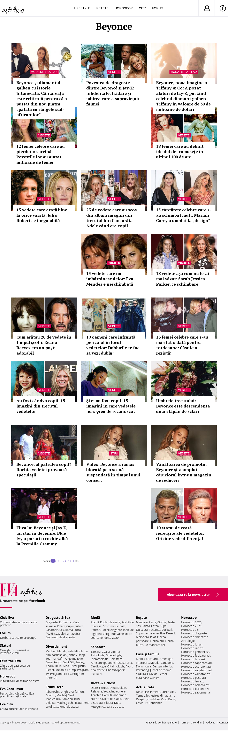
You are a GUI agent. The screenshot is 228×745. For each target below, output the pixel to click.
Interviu (155, 692)
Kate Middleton (78, 651)
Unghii (65, 692)
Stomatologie (99, 659)
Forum (157, 8)
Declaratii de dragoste (60, 637)
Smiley (80, 662)
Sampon (67, 699)
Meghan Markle (56, 651)
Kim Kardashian (56, 655)
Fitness (103, 688)
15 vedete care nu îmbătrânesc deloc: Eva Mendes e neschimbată (109, 279)
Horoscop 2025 (191, 626)
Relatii (61, 626)
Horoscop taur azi (193, 659)
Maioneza (142, 637)
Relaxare (96, 691)
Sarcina (96, 651)
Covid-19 (142, 703)
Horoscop (124, 8)
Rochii (55, 692)
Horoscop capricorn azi (196, 663)
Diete (94, 688)
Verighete (109, 634)
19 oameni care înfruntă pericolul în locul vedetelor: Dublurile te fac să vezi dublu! (112, 345)
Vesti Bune (168, 699)
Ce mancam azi (154, 645)
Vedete (114, 71)
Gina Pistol (70, 666)
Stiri (114, 453)
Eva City (6, 704)
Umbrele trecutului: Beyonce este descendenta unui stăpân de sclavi (183, 406)
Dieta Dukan (117, 688)
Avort (129, 666)
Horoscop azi (190, 630)
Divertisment (56, 646)
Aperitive (159, 633)
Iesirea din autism (162, 695)
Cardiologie (98, 666)
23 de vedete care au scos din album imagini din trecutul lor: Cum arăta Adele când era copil (111, 218)
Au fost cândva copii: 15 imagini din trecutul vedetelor (40, 406)
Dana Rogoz (54, 662)
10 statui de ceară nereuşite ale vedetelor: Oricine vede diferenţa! (180, 533)
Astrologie (188, 641)
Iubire (79, 626)
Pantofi (95, 630)
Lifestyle (82, 8)
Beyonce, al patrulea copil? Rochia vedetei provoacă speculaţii (43, 469)
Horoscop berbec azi (195, 689)
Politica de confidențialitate (161, 722)
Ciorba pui (157, 641)
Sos (138, 626)
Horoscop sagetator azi (196, 670)
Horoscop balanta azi (195, 685)
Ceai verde (98, 670)
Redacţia (210, 722)
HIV (108, 670)
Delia (58, 666)
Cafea (155, 626)
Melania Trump (65, 670)
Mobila (154, 663)
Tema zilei (142, 695)
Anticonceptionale (103, 663)
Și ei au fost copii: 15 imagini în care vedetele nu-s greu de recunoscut (111, 406)
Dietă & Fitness (103, 683)
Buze (77, 699)
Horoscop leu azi (192, 681)
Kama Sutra (73, 630)
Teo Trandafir (55, 658)
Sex (61, 630)
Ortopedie (119, 670)
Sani (71, 695)
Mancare (142, 622)
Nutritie (96, 699)
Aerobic (96, 695)
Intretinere (118, 691)
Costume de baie (114, 626)
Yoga (107, 691)
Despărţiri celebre (148, 699)
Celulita (51, 703)
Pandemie (155, 703)
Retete (102, 8)
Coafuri (50, 695)
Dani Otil (68, 662)
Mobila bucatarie (147, 659)
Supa (163, 626)
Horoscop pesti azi (193, 678)
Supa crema (144, 633)
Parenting (142, 670)
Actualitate (145, 687)
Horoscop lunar (191, 644)
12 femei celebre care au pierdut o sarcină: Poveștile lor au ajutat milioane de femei (40, 154)
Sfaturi (5, 645)
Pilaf (153, 637)
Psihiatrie (97, 674)
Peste (171, 622)
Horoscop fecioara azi (195, 655)
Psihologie (98, 655)
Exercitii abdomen (114, 695)
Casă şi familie (147, 654)
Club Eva (7, 617)
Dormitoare (144, 666)
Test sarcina (124, 663)
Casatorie (52, 630)
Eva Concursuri (12, 689)
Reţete (141, 617)
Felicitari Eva (10, 661)
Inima (116, 651)
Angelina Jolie (74, 658)
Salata (146, 626)
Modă (95, 617)
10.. (77, 560)
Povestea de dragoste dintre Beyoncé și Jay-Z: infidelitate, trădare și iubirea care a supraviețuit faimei (113, 93)
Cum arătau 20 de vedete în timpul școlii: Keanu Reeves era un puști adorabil (43, 345)
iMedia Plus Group (38, 722)
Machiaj (61, 695)
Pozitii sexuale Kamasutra (63, 633)
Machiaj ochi (65, 703)
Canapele (167, 663)
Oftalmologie (115, 666)
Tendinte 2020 (109, 638)
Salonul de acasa (67, 706)
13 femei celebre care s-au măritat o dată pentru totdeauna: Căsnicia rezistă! (182, 345)
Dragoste (52, 622)
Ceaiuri (106, 651)
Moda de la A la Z (44, 71)
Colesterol (116, 659)
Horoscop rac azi (192, 648)
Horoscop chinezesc (194, 637)
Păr (48, 692)
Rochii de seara (110, 622)
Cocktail (166, 630)
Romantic (65, 622)
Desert (170, 633)
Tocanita (154, 630)
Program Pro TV (60, 674)
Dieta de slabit (111, 699)
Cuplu (70, 626)
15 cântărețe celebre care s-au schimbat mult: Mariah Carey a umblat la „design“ (183, 215)
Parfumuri (77, 692)
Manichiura (53, 699)
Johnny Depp (76, 655)
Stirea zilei (168, 692)
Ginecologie (113, 655)
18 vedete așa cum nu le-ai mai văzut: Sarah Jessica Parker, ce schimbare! (182, 279)
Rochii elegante (111, 630)
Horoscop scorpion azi (196, 666)
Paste (152, 622)
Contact (223, 722)
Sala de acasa (115, 706)
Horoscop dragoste (194, 633)
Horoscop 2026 (191, 622)
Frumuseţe (54, 687)
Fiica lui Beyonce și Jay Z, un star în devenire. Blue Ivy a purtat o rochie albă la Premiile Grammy (42, 536)
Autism (155, 678)
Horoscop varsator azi (195, 674)
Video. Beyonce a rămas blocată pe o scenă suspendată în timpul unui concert (113, 472)
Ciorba (161, 622)
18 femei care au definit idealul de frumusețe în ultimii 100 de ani (180, 151)
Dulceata (142, 630)
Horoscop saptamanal (196, 692)
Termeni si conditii (191, 722)
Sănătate (98, 647)
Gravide (152, 674)
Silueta (108, 703)
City (142, 8)
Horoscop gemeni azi (195, 652)
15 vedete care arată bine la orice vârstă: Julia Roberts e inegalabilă (41, 215)
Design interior (162, 666)
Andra (50, 666)
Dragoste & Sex (58, 617)
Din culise (142, 692)
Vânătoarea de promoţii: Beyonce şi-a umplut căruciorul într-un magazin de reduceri (183, 472)
